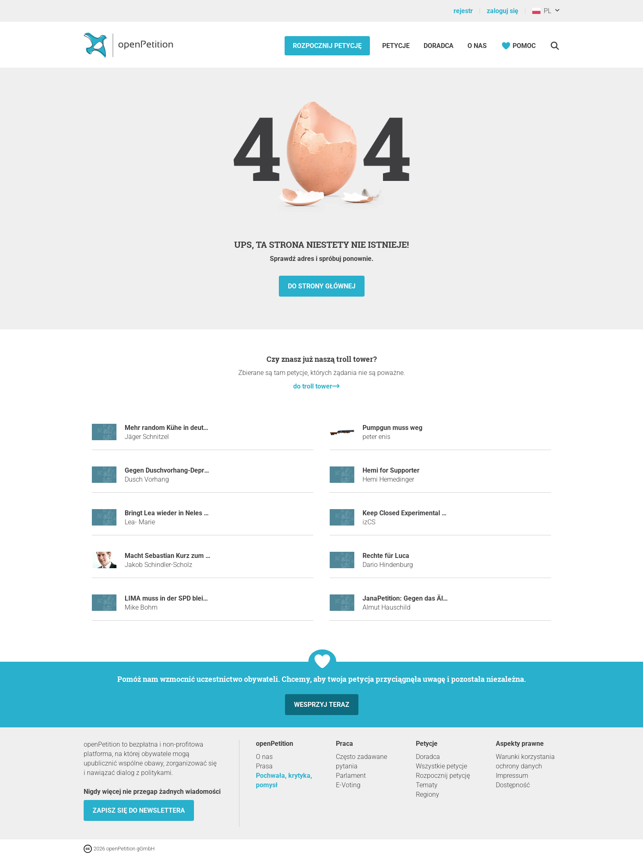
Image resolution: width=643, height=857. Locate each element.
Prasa (264, 766)
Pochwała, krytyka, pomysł (284, 780)
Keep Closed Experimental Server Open (421, 513)
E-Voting (348, 785)
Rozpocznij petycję (327, 46)
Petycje (396, 46)
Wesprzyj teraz (321, 704)
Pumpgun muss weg (392, 428)
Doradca (439, 46)
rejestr (463, 11)
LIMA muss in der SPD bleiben (169, 598)
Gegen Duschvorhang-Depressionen (178, 470)
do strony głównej (322, 286)
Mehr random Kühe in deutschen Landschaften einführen (209, 428)
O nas (477, 46)
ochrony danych (519, 766)
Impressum (512, 775)
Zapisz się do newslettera (139, 810)
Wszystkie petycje (441, 766)
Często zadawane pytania (361, 761)
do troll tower (312, 386)
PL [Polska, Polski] (541, 11)
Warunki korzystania (525, 757)
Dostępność (513, 785)
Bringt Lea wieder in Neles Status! (174, 513)
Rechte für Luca (386, 556)
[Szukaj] (555, 45)
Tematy (427, 785)
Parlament (351, 775)
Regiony (427, 794)
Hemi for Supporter (391, 470)
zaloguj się (502, 11)
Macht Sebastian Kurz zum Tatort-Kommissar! (193, 556)
